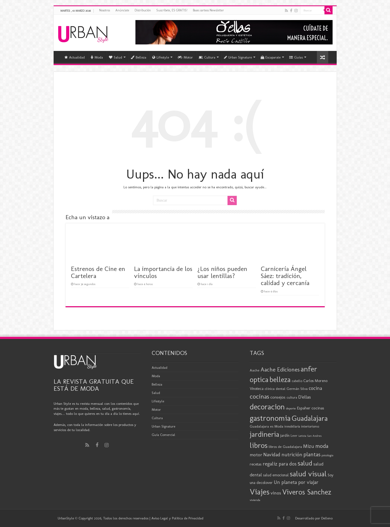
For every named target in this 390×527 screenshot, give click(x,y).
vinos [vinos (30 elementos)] (276, 493)
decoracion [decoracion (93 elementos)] (267, 406)
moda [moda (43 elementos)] (321, 445)
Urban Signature (238, 57)
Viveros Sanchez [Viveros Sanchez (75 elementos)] (306, 492)
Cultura (207, 57)
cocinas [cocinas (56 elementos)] (259, 396)
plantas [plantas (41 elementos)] (311, 454)
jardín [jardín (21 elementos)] (285, 435)
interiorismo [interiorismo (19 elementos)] (310, 426)
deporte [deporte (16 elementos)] (291, 408)
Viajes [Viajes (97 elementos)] (259, 491)
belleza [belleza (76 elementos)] (280, 379)
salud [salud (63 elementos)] (305, 463)
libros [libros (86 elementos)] (259, 445)
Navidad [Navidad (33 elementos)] (271, 455)
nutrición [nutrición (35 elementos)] (291, 454)
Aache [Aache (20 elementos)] (254, 370)
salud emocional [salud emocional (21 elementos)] (276, 475)
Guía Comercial (163, 435)
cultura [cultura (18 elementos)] (292, 397)
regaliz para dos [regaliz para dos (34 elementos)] (280, 464)
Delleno (327, 518)
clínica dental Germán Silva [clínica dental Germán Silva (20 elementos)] (286, 388)
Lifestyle (160, 57)
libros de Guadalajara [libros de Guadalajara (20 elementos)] (285, 446)
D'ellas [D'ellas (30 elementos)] (304, 397)
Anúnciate (122, 10)
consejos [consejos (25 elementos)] (277, 397)
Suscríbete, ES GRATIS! (171, 10)
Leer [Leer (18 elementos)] (294, 436)
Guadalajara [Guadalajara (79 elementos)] (310, 418)
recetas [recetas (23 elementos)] (256, 464)
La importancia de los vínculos (163, 272)
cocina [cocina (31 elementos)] (315, 388)
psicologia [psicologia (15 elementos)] (327, 455)
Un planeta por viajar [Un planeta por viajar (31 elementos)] (296, 482)
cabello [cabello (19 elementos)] (297, 381)
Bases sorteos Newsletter (208, 10)
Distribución (143, 10)
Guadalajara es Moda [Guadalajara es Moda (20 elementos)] (266, 426)
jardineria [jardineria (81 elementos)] (264, 434)
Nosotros (104, 10)
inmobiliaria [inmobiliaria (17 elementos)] (292, 426)
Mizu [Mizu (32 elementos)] (308, 446)
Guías (296, 57)
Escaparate (271, 57)
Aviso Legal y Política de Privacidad (177, 518)
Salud (115, 57)
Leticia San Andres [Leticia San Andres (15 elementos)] (309, 436)
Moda (97, 57)
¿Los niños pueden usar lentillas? (222, 272)
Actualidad (74, 57)
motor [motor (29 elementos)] (256, 454)
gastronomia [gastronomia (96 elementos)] (270, 418)
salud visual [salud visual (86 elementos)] (308, 473)
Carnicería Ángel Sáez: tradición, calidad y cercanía (285, 276)
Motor (185, 57)
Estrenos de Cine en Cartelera (98, 272)
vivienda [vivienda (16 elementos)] (255, 500)
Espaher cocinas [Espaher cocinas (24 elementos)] (310, 408)
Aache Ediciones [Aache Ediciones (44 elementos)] (280, 369)
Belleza (138, 57)
